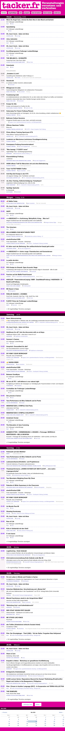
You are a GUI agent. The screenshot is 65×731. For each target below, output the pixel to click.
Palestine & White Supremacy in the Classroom (22, 485)
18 (9, 723)
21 (36, 723)
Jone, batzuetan (11, 39)
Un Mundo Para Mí (12, 506)
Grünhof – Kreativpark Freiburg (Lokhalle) (38, 243)
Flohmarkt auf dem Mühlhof (15, 452)
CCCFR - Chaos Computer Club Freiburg (36, 129)
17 (63, 721)
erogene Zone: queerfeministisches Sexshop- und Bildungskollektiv (25, 122)
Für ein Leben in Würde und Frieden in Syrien (22, 577)
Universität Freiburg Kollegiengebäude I (23, 595)
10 (63, 719)
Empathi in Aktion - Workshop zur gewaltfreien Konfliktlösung (27, 661)
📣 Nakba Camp (11, 201)
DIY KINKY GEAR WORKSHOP (16, 353)
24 (63, 723)
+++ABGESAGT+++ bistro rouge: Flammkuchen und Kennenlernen (29, 251)
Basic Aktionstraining (13, 318)
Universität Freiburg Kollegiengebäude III (34, 562)
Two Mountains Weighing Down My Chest (20, 478)
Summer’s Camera (12, 339)
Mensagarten (12, 291)
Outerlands (10, 65)
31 (63, 725)
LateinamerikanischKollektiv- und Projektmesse (22, 462)
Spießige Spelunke (12, 188)
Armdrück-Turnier (12, 418)
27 (27, 725)
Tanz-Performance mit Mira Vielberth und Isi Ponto (23, 401)
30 (54, 725)
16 (54, 721)
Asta (19, 115)
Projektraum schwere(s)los (21, 336)
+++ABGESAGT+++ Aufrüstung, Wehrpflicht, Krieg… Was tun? (27, 218)
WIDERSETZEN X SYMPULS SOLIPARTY (20, 413)
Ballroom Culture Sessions (15, 118)
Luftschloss (21, 628)
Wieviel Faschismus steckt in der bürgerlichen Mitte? (24, 598)
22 (45, 723)
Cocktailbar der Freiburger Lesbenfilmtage (21, 388)
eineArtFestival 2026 (13, 239)
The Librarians (11, 227)
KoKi (12, 23)
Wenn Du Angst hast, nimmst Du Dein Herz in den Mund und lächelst (30, 20)
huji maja (18, 36)
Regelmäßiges (13, 12)
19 (18, 723)
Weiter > (38, 704)
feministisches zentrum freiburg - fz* (23, 153)
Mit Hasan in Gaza (12, 289)
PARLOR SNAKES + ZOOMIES (16, 294)
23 (54, 723)
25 (9, 725)
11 (9, 721)
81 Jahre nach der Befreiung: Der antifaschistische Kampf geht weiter (30, 246)
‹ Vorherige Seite (27, 704)
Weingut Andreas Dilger (50, 222)
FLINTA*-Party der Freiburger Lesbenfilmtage (21, 301)
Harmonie (14, 305)
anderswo (57, 12)
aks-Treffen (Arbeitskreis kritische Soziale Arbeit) (23, 624)
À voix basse (10, 533)
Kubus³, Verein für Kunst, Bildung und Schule (23, 513)
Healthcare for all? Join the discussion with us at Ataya (25, 332)
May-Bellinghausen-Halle (50, 465)
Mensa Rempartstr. (40, 487)
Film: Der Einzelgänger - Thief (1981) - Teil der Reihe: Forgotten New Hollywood (33, 633)
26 (18, 725)
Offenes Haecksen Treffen (15, 125)
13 (27, 721)
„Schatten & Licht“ (12, 73)
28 (36, 725)
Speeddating (10, 27)
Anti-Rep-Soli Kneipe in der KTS (17, 174)
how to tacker (48, 12)
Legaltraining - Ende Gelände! (16, 551)
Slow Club (30, 62)
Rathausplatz (25, 581)
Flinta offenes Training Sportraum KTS (19, 132)
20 (27, 723)
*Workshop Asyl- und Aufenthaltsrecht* (19, 605)
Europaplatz (19, 385)
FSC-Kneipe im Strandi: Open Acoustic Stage (21, 267)
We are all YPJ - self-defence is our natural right (22, 381)
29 (45, 725)
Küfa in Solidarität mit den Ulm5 (17, 528)
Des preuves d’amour (13, 396)
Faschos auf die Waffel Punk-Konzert (19, 274)
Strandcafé (10, 80)
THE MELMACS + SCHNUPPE (16, 58)
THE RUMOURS (11, 691)
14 (36, 721)
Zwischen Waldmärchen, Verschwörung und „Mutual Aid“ (26, 589)
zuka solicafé (21, 91)
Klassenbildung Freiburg (14, 156)
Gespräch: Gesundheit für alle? (17, 346)
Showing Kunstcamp (13, 511)
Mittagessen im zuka (13, 88)
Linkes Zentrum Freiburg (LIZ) (25, 530)
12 (18, 721)
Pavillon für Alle (28, 108)
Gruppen (26, 12)
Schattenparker (27, 286)
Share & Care (10, 653)
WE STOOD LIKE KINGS (14, 617)
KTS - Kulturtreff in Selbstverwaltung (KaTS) (26, 136)
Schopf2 (22, 402)
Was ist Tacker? (36, 12)
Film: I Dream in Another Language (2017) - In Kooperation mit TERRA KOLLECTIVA (35, 686)
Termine (4, 12)
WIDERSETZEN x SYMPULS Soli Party (19, 406)
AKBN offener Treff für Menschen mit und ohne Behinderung (27, 163)
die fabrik (18, 77)
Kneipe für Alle (11, 104)
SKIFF (8, 211)
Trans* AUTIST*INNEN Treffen (16, 169)
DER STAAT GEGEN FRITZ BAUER (18, 610)
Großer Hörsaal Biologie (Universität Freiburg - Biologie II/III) (25, 635)
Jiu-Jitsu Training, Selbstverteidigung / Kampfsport (24, 181)
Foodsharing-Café (12, 95)
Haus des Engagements (24, 146)
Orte (20, 12)
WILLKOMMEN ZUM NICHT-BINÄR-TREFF (20, 232)
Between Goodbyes (13, 374)
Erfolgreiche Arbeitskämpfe (15, 672)
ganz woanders (22, 170)
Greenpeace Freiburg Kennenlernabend (20, 144)
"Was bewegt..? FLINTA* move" (17, 149)
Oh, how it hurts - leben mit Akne (17, 34)
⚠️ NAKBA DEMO (12, 362)
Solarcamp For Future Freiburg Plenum (19, 111)
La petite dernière (12, 260)
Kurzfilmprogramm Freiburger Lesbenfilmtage (22, 51)
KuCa (23, 657)
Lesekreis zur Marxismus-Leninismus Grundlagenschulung (26, 139)
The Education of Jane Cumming (17, 425)
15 (45, 721)
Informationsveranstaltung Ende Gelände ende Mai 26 (24, 558)
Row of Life (10, 521)
